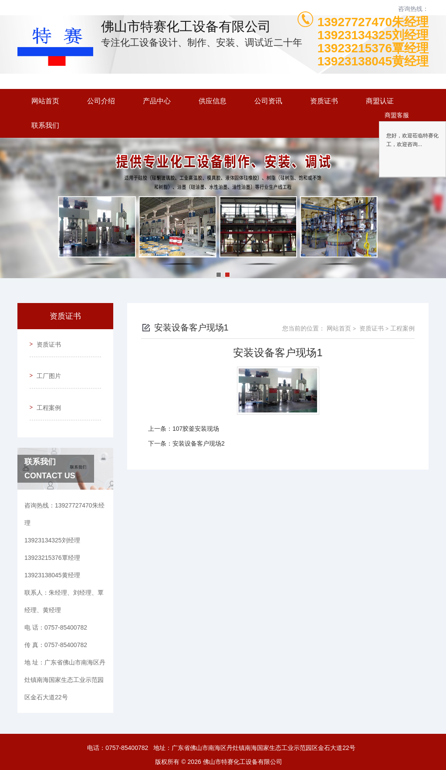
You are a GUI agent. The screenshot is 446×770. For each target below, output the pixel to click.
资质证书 (324, 101)
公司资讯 (268, 101)
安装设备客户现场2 (198, 443)
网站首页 (45, 101)
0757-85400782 (126, 728)
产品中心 (157, 101)
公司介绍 (101, 101)
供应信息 (212, 101)
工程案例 (45, 391)
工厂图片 (45, 366)
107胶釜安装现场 (195, 428)
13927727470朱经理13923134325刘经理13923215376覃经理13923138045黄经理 (373, 42)
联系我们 (45, 125)
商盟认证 (380, 101)
